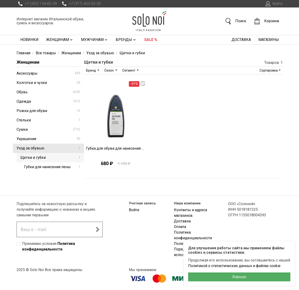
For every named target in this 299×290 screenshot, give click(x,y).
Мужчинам (94, 39)
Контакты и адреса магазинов (190, 213)
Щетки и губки (50, 157)
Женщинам (60, 39)
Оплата (180, 227)
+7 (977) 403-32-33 (80, 4)
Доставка (241, 39)
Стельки (48, 120)
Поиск (235, 21)
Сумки (48, 129)
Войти (273, 4)
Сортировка (269, 70)
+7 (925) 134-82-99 (37, 4)
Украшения (48, 138)
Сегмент (129, 70)
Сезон (109, 70)
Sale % (150, 39)
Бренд (91, 70)
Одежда (48, 101)
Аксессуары (48, 73)
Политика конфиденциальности (193, 235)
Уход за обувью (48, 148)
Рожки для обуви (48, 110)
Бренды (126, 39)
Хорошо (239, 277)
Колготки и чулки (48, 82)
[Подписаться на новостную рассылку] (97, 229)
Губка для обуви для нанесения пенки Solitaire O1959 (116, 148)
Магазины (268, 39)
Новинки (29, 39)
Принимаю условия (48, 246)
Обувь (48, 92)
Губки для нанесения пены (52, 166)
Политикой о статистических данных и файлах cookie (234, 266)
